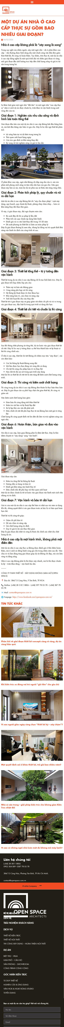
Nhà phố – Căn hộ (13, 960)
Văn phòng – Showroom (16, 964)
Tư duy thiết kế (11, 980)
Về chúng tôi (11, 913)
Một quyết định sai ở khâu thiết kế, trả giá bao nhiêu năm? (31, 764)
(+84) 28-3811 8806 (12, 863)
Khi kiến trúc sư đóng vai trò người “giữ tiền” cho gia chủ (30, 684)
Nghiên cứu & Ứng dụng (16, 984)
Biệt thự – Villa (11, 956)
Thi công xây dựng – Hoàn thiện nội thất (25, 943)
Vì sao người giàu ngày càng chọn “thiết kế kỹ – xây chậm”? (32, 724)
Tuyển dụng (10, 992)
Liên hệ (8, 918)
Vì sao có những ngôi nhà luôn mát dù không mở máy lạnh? (31, 847)
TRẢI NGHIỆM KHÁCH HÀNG (19, 922)
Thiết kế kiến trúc (12, 935)
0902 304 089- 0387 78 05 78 (16, 866)
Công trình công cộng (16, 968)
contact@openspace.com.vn (15, 880)
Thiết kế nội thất (12, 939)
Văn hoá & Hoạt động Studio (19, 988)
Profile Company (29, 886)
